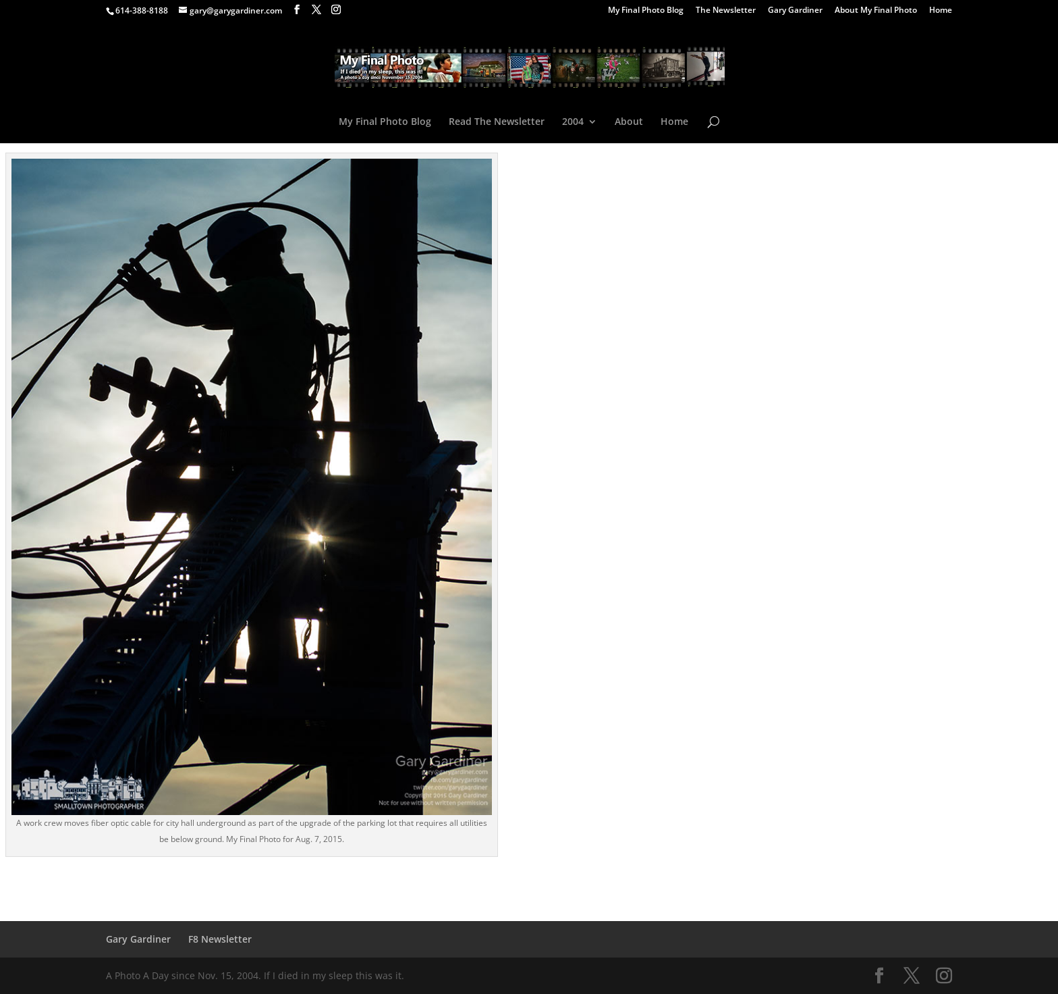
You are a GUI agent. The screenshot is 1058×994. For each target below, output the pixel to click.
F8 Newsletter (220, 939)
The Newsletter (726, 11)
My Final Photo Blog (646, 11)
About (629, 122)
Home (940, 11)
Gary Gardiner (795, 11)
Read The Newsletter (497, 122)
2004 (573, 122)
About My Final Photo (876, 11)
